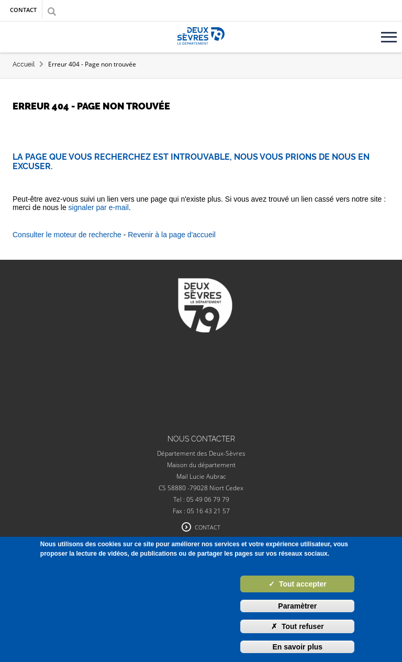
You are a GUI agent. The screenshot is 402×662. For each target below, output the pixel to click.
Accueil (24, 64)
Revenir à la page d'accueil (172, 234)
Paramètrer (297, 606)
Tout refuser (297, 626)
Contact (23, 10)
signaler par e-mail (99, 207)
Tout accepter (298, 584)
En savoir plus (297, 647)
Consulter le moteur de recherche (67, 234)
